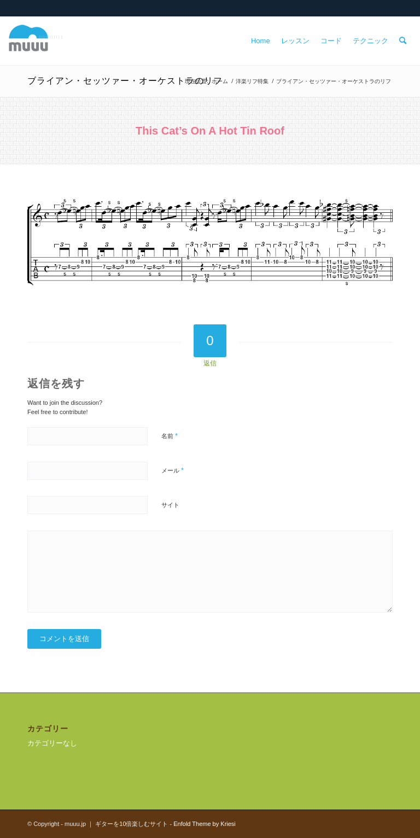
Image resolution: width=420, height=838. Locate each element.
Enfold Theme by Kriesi (204, 823)
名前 (169, 436)
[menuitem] (261, 41)
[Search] (403, 41)
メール (172, 470)
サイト (170, 505)
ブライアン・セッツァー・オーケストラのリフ (125, 80)
